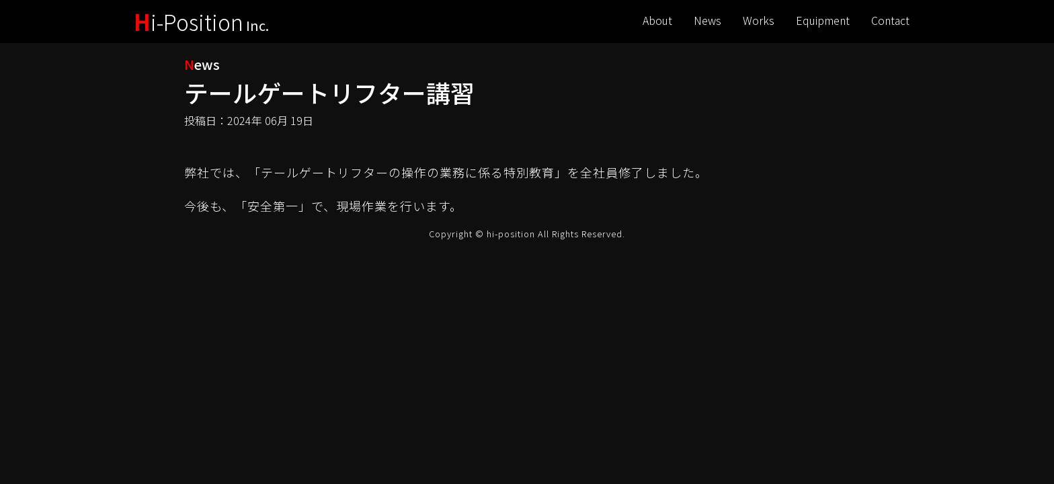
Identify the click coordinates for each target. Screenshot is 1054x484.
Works (758, 20)
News (707, 20)
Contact (890, 20)
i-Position (201, 21)
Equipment (823, 20)
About (657, 20)
